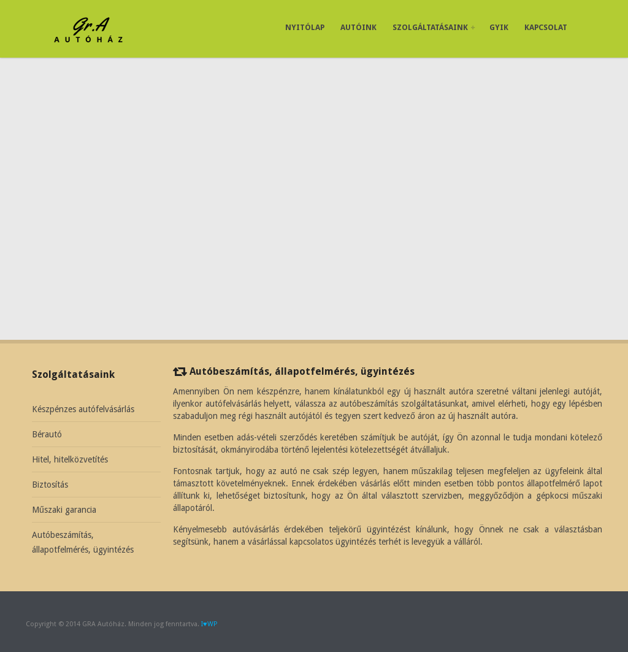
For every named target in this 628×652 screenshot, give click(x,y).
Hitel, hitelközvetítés (70, 459)
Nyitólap (304, 27)
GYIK (498, 27)
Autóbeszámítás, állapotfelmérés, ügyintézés (83, 542)
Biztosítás (50, 484)
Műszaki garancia (64, 510)
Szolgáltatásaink (433, 27)
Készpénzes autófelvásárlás (83, 409)
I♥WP (209, 624)
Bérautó (47, 434)
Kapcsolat (545, 27)
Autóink (358, 27)
